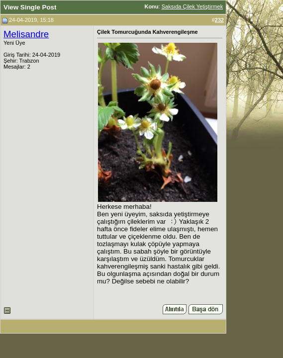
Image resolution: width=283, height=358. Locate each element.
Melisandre (26, 34)
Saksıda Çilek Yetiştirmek (192, 6)
